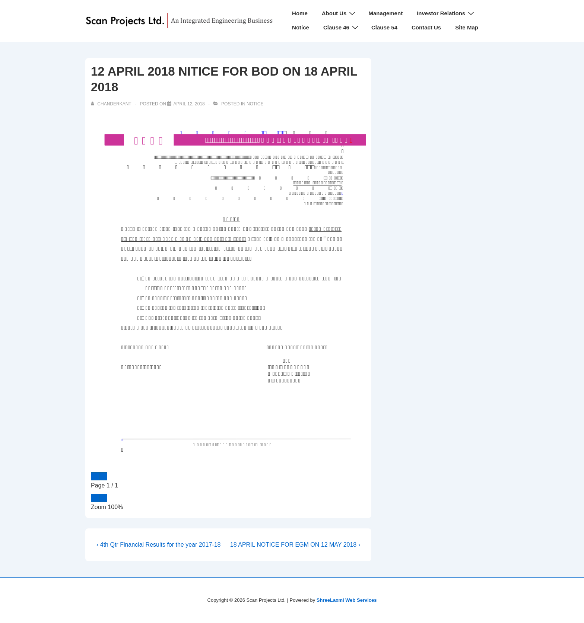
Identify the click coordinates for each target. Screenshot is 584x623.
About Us (340, 13)
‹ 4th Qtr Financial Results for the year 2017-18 (158, 544)
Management (385, 13)
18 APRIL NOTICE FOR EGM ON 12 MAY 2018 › (295, 544)
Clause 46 (341, 27)
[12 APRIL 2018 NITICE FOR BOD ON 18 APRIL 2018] (188, 104)
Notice (300, 27)
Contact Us (426, 27)
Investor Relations (446, 13)
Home (300, 13)
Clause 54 (384, 27)
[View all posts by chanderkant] (112, 104)
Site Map (466, 27)
